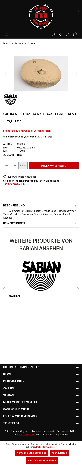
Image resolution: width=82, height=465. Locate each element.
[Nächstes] (76, 73)
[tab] (40, 211)
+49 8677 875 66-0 (14, 184)
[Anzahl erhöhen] (15, 165)
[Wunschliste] (60, 34)
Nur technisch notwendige (31, 452)
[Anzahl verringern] (6, 165)
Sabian (14, 296)
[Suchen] (53, 34)
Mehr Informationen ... (46, 447)
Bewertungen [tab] (40, 223)
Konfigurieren (59, 452)
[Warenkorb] (75, 34)
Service (8, 374)
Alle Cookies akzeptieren (42, 460)
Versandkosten (27, 434)
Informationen (13, 381)
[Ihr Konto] (68, 34)
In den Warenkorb (53, 165)
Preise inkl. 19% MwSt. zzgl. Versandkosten (27, 130)
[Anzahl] (11, 165)
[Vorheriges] (5, 73)
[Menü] (6, 34)
